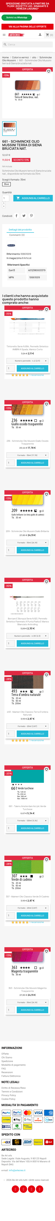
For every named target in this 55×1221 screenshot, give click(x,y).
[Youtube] (39, 1189)
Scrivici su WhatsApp (16, 17)
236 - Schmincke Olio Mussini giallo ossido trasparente (28, 442)
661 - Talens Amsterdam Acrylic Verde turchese (27, 808)
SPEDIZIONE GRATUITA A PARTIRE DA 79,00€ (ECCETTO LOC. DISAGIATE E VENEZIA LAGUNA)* (27, 6)
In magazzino (14, 258)
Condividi (16, 216)
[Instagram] (23, 1189)
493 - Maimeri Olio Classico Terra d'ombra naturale (27, 713)
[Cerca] (27, 44)
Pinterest (31, 216)
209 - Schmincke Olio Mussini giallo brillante (27, 531)
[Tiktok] (31, 1189)
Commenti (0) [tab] (17, 235)
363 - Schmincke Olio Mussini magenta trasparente (27, 989)
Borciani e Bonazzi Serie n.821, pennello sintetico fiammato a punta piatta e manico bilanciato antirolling (27, 621)
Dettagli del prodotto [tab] (20, 229)
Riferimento (13, 253)
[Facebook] (15, 1189)
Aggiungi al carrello (33, 198)
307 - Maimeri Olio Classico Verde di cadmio (27, 896)
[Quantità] (5, 198)
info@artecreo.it (17, 1170)
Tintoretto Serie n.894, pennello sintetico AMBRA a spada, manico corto (27, 348)
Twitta (24, 216)
